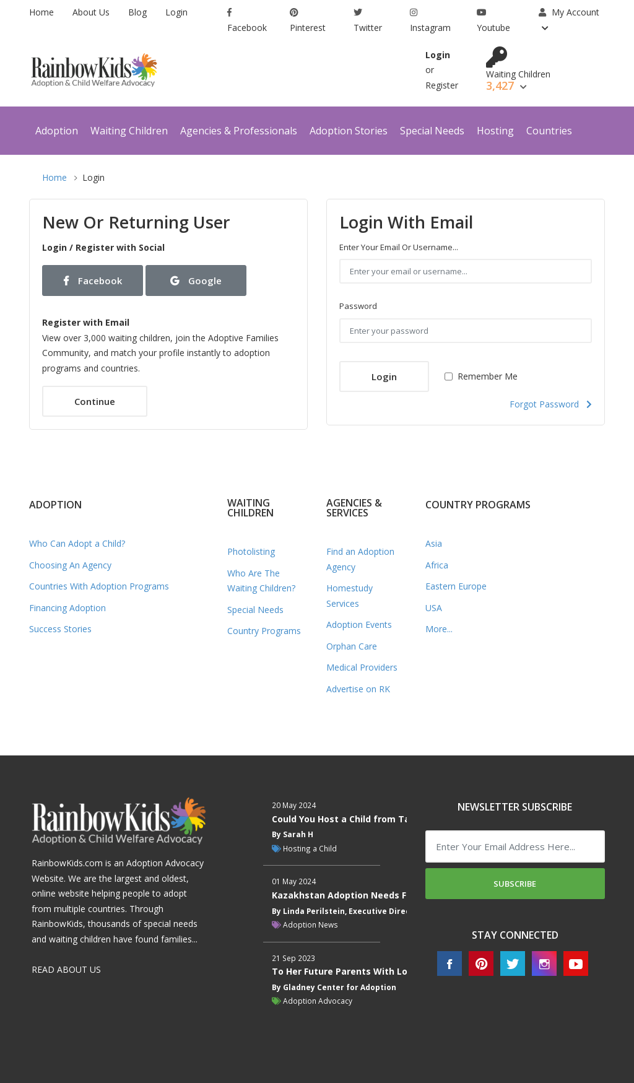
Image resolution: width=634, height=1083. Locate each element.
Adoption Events (359, 624)
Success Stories (60, 629)
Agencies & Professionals (238, 130)
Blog (137, 12)
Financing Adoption (67, 608)
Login (176, 12)
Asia (433, 543)
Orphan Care (351, 646)
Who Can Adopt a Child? (77, 543)
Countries (549, 130)
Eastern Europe (456, 586)
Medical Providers (361, 667)
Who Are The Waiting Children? (261, 580)
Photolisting (251, 551)
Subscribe (514, 883)
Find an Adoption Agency (360, 559)
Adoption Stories (349, 130)
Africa (436, 565)
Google (196, 280)
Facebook (247, 20)
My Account (569, 12)
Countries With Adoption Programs (99, 586)
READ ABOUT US (66, 969)
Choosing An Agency (70, 565)
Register (441, 85)
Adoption (56, 130)
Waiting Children (129, 130)
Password (358, 305)
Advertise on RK (358, 689)
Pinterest (308, 20)
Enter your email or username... (398, 247)
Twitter (368, 20)
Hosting (495, 130)
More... (439, 629)
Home (41, 12)
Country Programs (264, 631)
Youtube (493, 20)
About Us (91, 12)
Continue (94, 401)
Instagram (430, 20)
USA (433, 608)
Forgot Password (551, 404)
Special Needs (432, 130)
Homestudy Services (349, 595)
